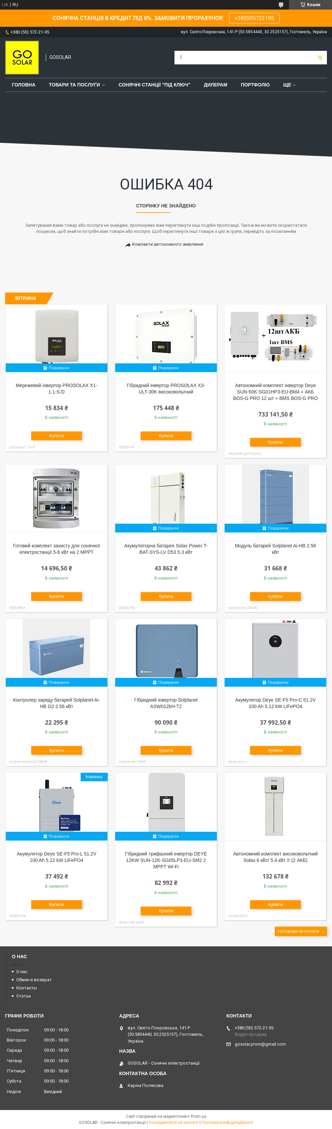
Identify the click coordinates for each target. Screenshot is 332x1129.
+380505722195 (254, 18)
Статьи (23, 996)
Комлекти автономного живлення (167, 244)
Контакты (26, 987)
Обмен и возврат (34, 979)
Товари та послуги (74, 84)
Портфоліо (255, 84)
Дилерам (215, 84)
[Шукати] (320, 57)
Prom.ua (198, 1116)
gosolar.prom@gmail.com (260, 1044)
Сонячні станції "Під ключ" (154, 84)
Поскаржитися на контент (174, 1122)
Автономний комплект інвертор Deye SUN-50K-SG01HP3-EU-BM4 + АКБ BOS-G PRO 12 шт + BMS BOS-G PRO (275, 392)
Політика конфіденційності (227, 1122)
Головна (23, 84)
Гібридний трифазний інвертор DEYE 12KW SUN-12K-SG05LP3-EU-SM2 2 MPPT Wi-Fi (166, 860)
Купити (56, 435)
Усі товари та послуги (298, 931)
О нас (21, 971)
